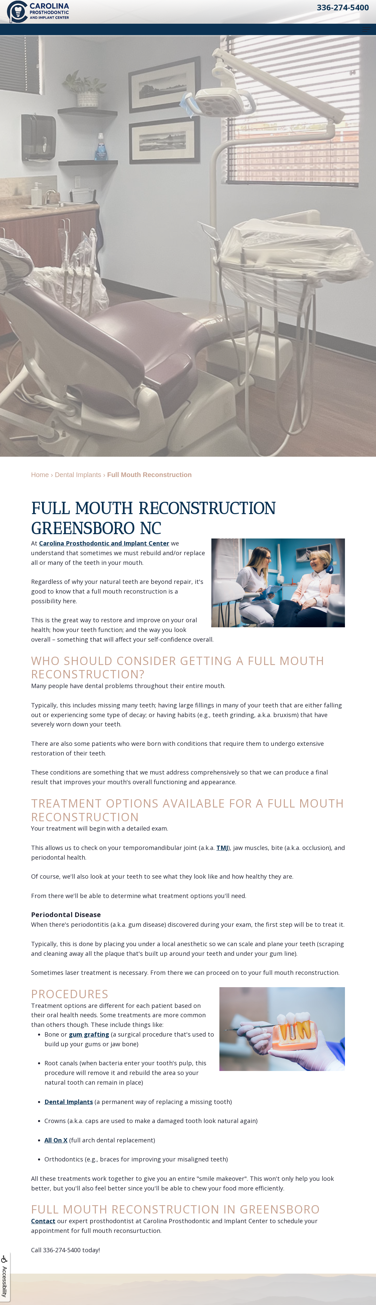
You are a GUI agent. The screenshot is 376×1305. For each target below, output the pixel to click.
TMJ (222, 848)
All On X (55, 1140)
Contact (43, 1221)
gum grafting (89, 1034)
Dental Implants (68, 1102)
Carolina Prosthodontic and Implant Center (104, 543)
